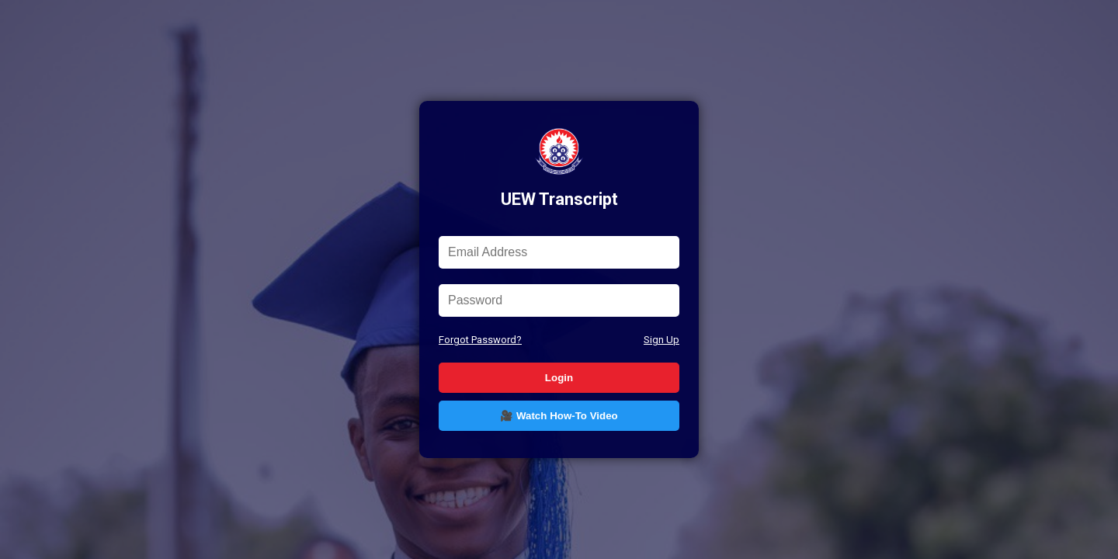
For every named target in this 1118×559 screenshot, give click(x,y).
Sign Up (661, 339)
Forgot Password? (480, 339)
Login (559, 378)
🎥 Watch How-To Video (559, 416)
